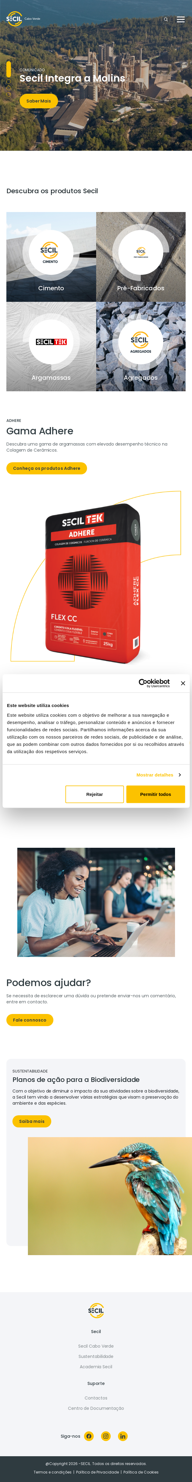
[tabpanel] (96, 449)
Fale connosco (30, 1020)
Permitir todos (155, 794)
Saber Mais (38, 101)
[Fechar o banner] (183, 683)
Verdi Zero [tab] (8, 94)
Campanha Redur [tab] (8, 88)
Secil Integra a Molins (72, 78)
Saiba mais (32, 1121)
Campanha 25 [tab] (8, 81)
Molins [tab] (8, 69)
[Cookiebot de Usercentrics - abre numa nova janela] (143, 683)
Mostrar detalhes (154, 774)
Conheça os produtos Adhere (46, 468)
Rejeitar (94, 794)
